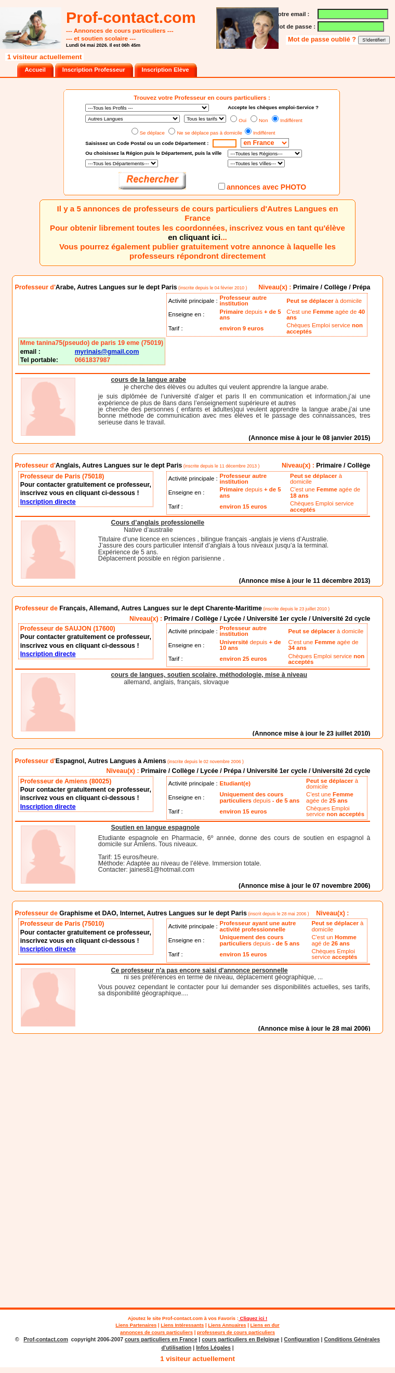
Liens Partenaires (135, 1325)
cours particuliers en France (161, 1339)
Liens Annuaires (227, 1325)
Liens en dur (264, 1325)
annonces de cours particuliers (156, 1332)
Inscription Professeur (93, 69)
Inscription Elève (165, 69)
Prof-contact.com (182, 1318)
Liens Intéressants (182, 1325)
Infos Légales (213, 1348)
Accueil (34, 69)
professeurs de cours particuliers (236, 1332)
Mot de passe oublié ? (323, 39)
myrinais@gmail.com (107, 351)
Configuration (301, 1339)
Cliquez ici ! (253, 1318)
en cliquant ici (194, 237)
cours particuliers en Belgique (240, 1339)
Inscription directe (48, 501)
